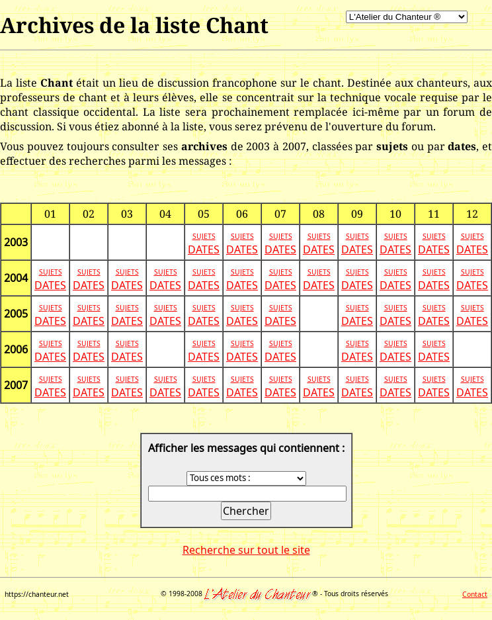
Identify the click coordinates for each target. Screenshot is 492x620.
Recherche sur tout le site (246, 550)
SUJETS (204, 236)
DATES (204, 249)
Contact (474, 594)
